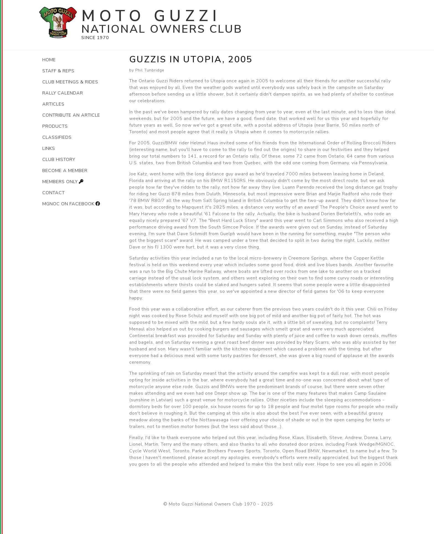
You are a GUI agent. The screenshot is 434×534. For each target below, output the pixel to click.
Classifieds (57, 137)
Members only (63, 182)
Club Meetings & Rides (70, 82)
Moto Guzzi (151, 16)
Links (48, 148)
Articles (53, 104)
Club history (58, 159)
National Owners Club (161, 29)
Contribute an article (71, 115)
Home (49, 60)
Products (55, 126)
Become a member (64, 171)
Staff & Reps (58, 71)
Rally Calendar (62, 93)
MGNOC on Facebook (72, 204)
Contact (53, 193)
